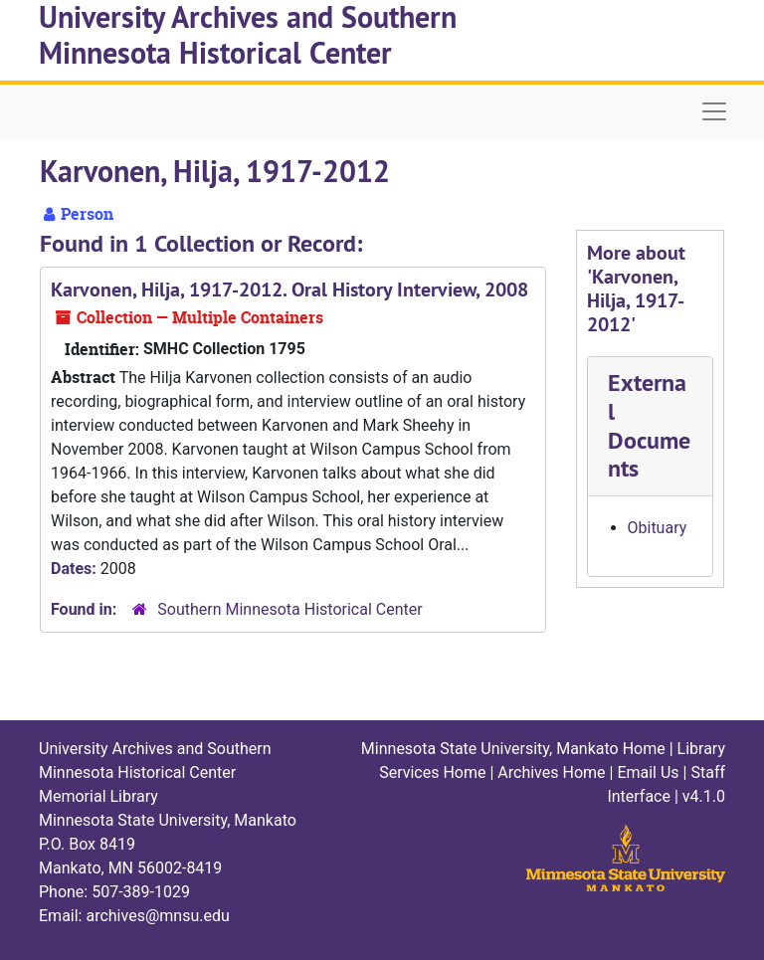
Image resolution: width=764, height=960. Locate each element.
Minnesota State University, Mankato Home (513, 748)
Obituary (657, 527)
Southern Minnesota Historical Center (289, 609)
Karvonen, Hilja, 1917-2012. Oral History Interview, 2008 (289, 289)
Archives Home (551, 772)
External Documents (649, 425)
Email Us (647, 772)
